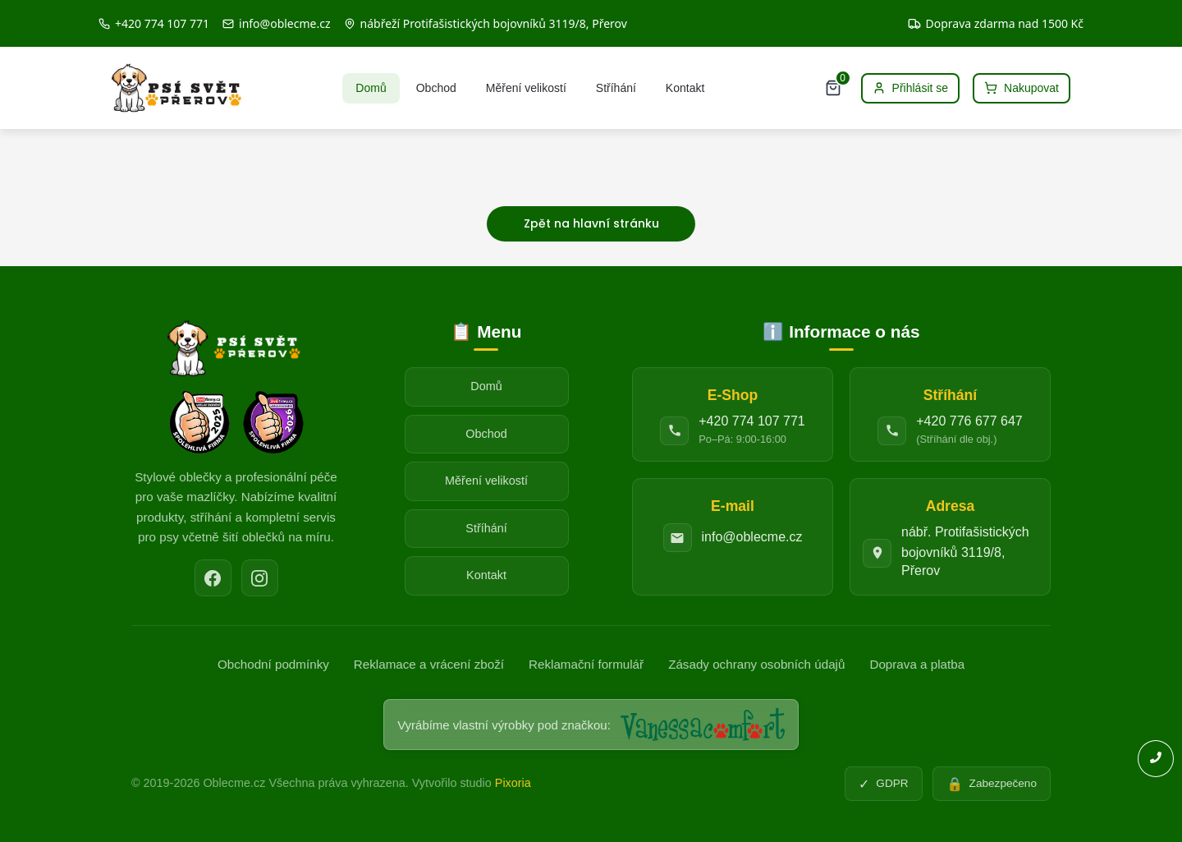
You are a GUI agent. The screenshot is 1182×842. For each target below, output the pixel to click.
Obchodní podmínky (273, 664)
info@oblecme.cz (752, 537)
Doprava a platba (916, 664)
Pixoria (513, 782)
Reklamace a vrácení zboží (429, 664)
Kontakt (685, 87)
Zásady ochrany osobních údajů (756, 664)
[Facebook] (213, 577)
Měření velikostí (526, 87)
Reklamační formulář (586, 664)
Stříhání (616, 87)
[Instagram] (259, 577)
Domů (370, 87)
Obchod (436, 87)
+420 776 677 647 (969, 421)
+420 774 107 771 (751, 421)
